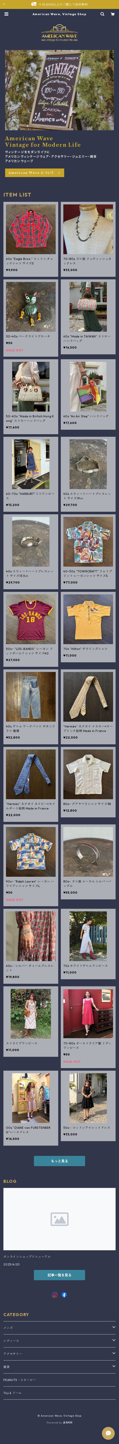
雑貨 (6, 1367)
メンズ (8, 1328)
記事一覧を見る (59, 1275)
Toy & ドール (12, 1393)
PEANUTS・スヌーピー (19, 1380)
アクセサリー (12, 1354)
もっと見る (59, 1161)
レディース (11, 1341)
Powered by (60, 1422)
